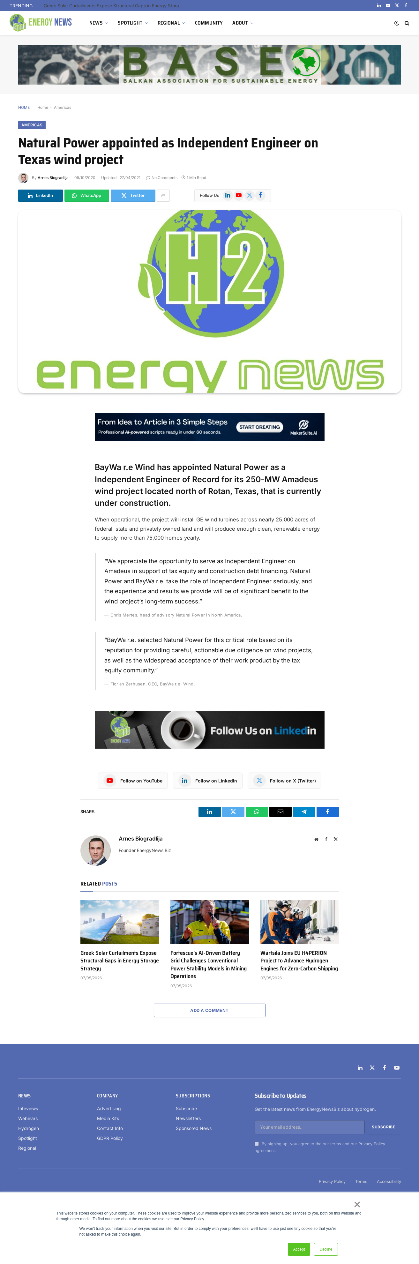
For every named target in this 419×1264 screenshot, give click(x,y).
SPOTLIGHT (130, 23)
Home (42, 107)
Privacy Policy (371, 1143)
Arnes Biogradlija (53, 177)
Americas (62, 107)
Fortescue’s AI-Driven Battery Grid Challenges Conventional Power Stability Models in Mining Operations (208, 964)
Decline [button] (325, 1249)
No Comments (161, 177)
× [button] (357, 1204)
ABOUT (240, 23)
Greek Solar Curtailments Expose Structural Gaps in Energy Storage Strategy (115, 5)
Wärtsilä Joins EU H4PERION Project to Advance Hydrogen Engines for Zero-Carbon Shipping (299, 960)
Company (107, 1096)
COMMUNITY (209, 23)
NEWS (96, 23)
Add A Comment (209, 1010)
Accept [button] (299, 1249)
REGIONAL (169, 23)
